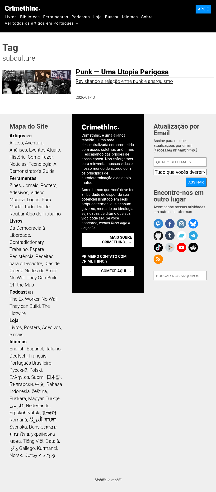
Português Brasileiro (30, 363)
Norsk (15, 455)
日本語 (54, 377)
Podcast (18, 292)
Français (38, 356)
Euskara (17, 398)
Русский (18, 370)
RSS (29, 136)
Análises (18, 150)
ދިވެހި (13, 448)
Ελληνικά (19, 377)
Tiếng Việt (33, 441)
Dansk (35, 427)
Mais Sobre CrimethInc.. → (117, 239)
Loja (97, 16)
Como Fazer (40, 157)
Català (52, 441)
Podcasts (80, 16)
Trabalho (18, 249)
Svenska (18, 427)
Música (17, 199)
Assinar (196, 182)
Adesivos (18, 192)
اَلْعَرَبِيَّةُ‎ (35, 420)
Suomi (37, 377)
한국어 (49, 413)
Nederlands (38, 405)
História (17, 157)
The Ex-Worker (24, 299)
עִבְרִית (50, 427)
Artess (16, 143)
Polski (35, 370)
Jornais (30, 185)
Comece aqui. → (116, 271)
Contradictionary (26, 242)
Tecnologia (40, 164)
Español (35, 349)
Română (18, 420)
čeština (39, 391)
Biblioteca (30, 16)
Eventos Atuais (44, 150)
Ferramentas (55, 16)
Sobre (147, 16)
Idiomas (130, 16)
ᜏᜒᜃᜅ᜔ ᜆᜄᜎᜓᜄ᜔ (39, 455)
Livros (11, 16)
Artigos (17, 136)
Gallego (27, 448)
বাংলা (50, 420)
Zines (15, 185)
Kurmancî (47, 448)
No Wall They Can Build (33, 278)
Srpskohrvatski (24, 413)
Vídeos (37, 192)
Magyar (36, 398)
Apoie (203, 9)
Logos (33, 199)
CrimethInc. (22, 8)
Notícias (18, 164)
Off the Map (21, 285)
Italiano (53, 349)
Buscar (112, 16)
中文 (39, 384)
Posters (48, 185)
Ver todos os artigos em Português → (42, 23)
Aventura (34, 143)
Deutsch (18, 356)
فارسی (16, 405)
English (17, 349)
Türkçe (53, 398)
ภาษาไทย (19, 434)
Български (21, 384)
